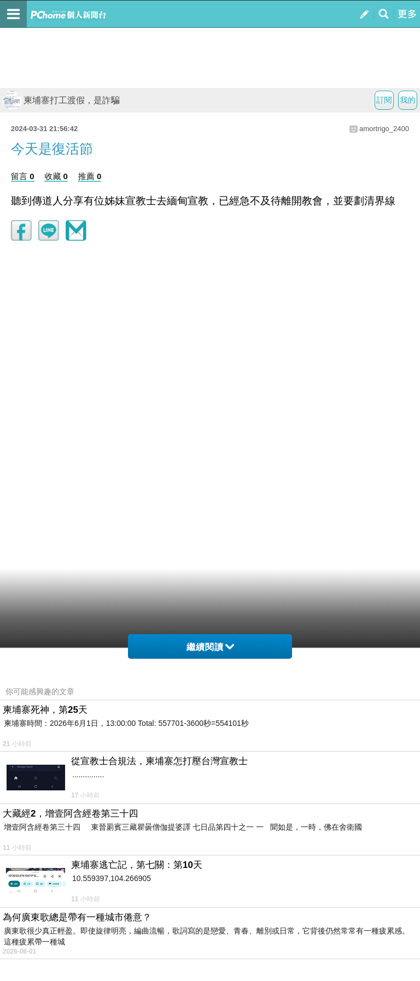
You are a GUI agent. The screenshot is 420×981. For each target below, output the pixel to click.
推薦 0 (90, 176)
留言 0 (22, 176)
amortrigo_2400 (384, 129)
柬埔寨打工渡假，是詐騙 (61, 100)
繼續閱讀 (210, 647)
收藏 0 (56, 176)
